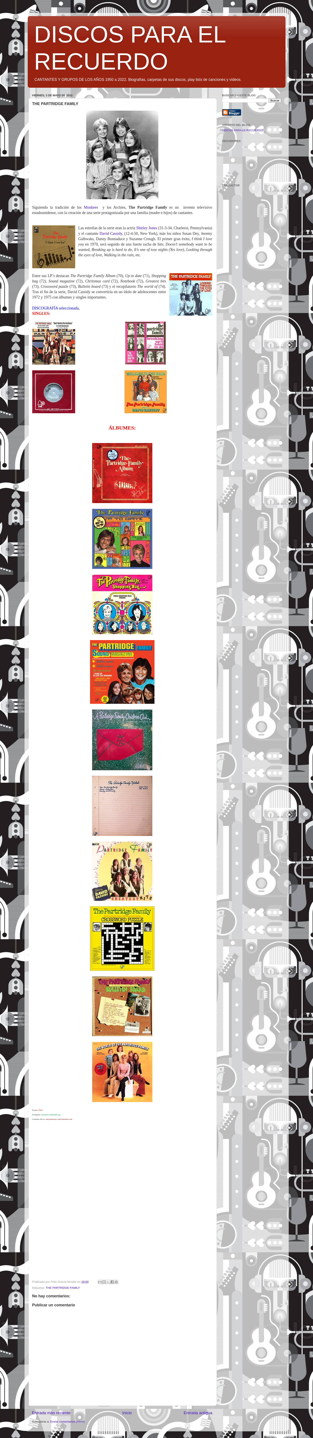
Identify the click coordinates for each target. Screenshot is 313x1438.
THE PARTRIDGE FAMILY (63, 1287)
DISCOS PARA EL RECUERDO (242, 130)
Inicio (127, 1413)
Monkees (91, 207)
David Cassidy (110, 233)
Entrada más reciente (51, 1413)
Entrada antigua (198, 1413)
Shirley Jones (146, 228)
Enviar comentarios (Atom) (67, 1421)
